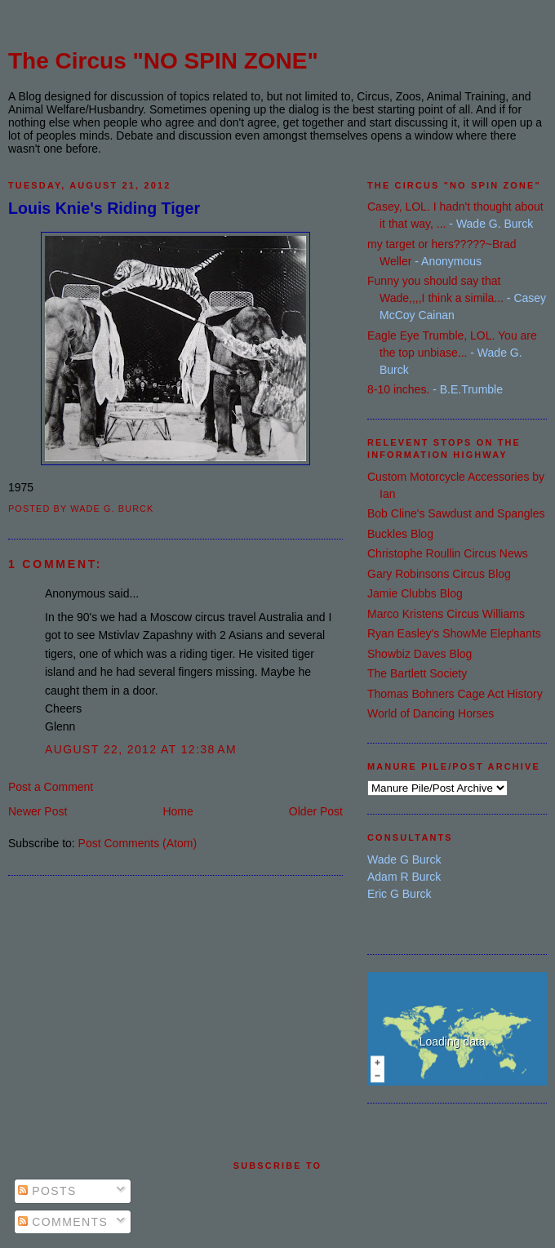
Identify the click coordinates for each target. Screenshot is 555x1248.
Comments (63, 1221)
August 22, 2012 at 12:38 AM (141, 749)
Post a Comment (50, 786)
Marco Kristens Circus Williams (446, 613)
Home (177, 811)
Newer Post (37, 811)
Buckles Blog (400, 533)
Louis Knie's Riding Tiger (104, 208)
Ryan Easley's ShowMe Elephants (454, 633)
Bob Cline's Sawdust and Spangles (455, 513)
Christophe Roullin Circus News (447, 553)
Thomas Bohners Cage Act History (455, 693)
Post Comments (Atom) (137, 843)
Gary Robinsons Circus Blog (439, 573)
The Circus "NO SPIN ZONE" (163, 60)
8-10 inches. (398, 389)
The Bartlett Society (417, 673)
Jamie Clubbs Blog (415, 593)
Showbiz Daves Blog (419, 653)
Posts (47, 1190)
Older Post (316, 811)
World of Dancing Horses (430, 713)
